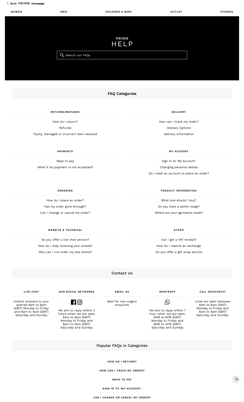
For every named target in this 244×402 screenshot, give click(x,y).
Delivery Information (179, 134)
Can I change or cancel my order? (65, 212)
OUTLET (176, 11)
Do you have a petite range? (179, 206)
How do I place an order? (65, 200)
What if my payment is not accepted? (65, 167)
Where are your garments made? (179, 212)
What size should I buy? (178, 200)
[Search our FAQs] (122, 55)
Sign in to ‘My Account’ (179, 161)
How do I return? (65, 121)
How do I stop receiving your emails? (65, 245)
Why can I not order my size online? (65, 252)
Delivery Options (179, 128)
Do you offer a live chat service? (65, 239)
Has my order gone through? (65, 206)
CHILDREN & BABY (118, 11)
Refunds (65, 128)
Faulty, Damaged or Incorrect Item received (65, 134)
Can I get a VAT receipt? (179, 239)
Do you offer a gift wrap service (179, 252)
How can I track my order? (178, 121)
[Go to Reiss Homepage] (24, 3)
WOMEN (16, 11)
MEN (63, 11)
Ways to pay (65, 161)
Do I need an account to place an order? (179, 173)
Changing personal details (179, 167)
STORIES (226, 11)
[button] (31, 303)
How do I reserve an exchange (179, 245)
